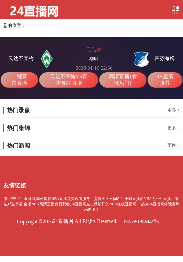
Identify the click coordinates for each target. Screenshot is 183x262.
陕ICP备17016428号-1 (142, 221)
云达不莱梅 (32, 58)
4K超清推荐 (164, 80)
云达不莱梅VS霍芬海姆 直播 (68, 80)
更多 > (173, 110)
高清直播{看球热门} (123, 80)
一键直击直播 (19, 80)
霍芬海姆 (153, 58)
